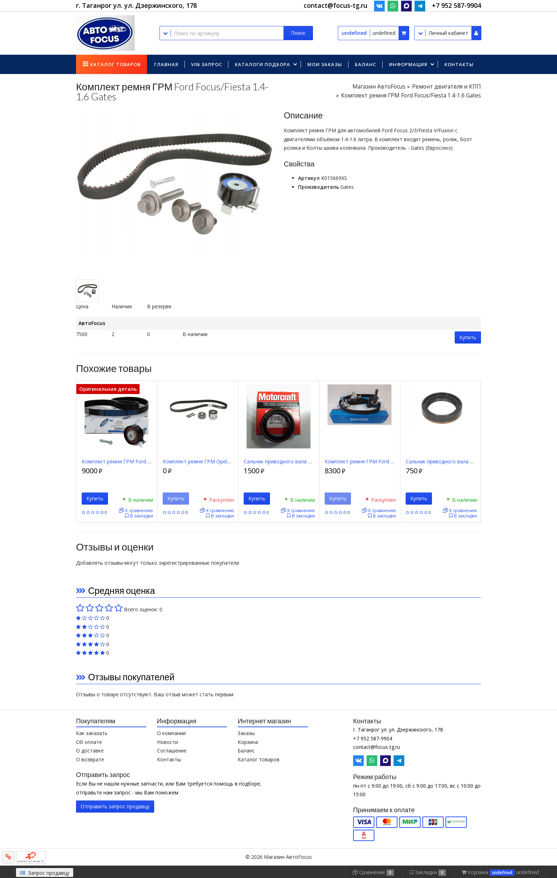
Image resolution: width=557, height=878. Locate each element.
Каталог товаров (259, 759)
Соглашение (171, 750)
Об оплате (89, 742)
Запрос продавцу (44, 872)
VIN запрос (206, 64)
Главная (166, 64)
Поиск (298, 33)
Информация (408, 64)
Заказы (246, 733)
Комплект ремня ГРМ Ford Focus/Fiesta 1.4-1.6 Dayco (389, 461)
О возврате (90, 759)
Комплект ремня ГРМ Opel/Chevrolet (207, 461)
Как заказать (92, 733)
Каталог (115, 64)
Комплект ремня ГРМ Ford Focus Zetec (129, 461)
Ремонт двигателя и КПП (446, 86)
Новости (167, 742)
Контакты (459, 64)
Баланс (365, 64)
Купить (467, 337)
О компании (171, 733)
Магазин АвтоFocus (378, 86)
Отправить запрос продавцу (115, 806)
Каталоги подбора (262, 64)
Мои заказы (324, 64)
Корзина (248, 742)
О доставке (90, 750)
